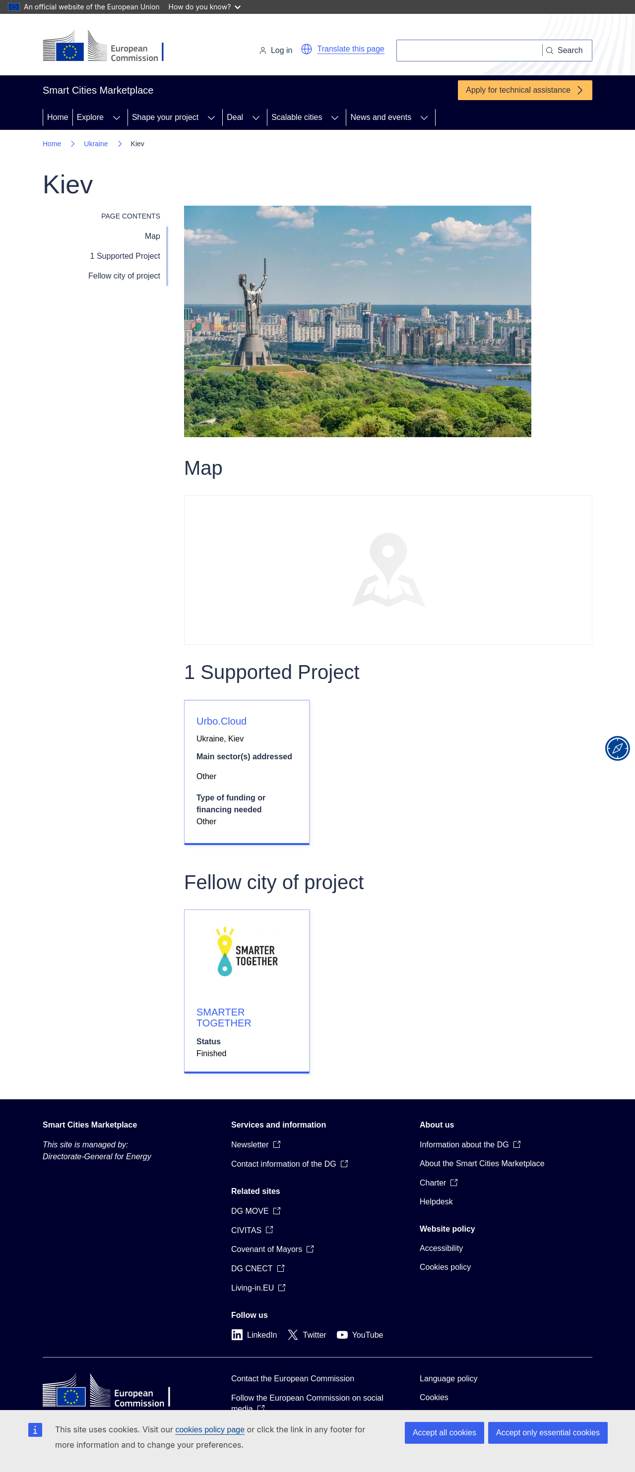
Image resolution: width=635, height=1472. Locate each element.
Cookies (434, 1397)
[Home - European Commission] (111, 46)
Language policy (449, 1378)
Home (57, 117)
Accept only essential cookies (548, 1432)
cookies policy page (210, 1429)
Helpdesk (436, 1201)
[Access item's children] (116, 117)
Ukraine (96, 144)
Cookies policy (445, 1267)
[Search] (469, 50)
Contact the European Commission (292, 1378)
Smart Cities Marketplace (90, 1125)
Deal (235, 117)
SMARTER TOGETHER (224, 1017)
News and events (380, 117)
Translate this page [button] (351, 49)
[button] (307, 49)
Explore (90, 117)
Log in (276, 50)
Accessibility (441, 1248)
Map (152, 236)
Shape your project (165, 117)
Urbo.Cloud (221, 721)
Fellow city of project (124, 276)
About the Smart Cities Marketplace (482, 1163)
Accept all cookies (444, 1432)
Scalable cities (296, 117)
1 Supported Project (125, 256)
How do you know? (205, 6)
